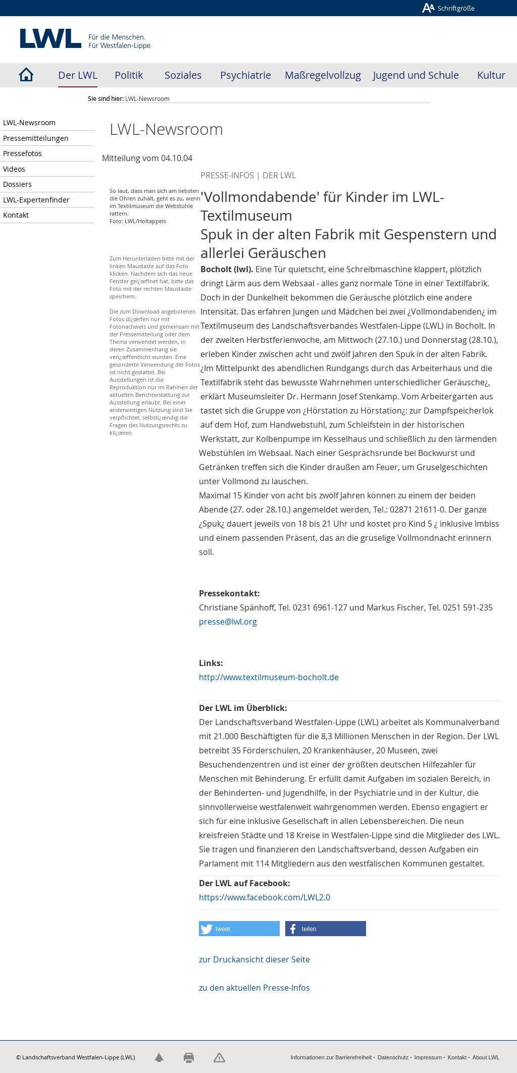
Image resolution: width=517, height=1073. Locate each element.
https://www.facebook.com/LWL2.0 (264, 897)
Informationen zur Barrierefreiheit (331, 1057)
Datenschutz (393, 1057)
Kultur (491, 75)
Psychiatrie (245, 75)
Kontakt (16, 215)
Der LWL (77, 75)
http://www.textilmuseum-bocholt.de (269, 677)
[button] (239, 928)
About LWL (486, 1057)
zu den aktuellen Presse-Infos (254, 987)
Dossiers (17, 184)
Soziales (183, 75)
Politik (129, 75)
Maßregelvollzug (323, 75)
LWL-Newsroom (29, 122)
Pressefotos (22, 153)
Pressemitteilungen (36, 138)
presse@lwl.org (228, 621)
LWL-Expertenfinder (36, 200)
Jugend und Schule (416, 75)
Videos (14, 169)
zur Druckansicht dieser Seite (254, 959)
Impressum (428, 1057)
